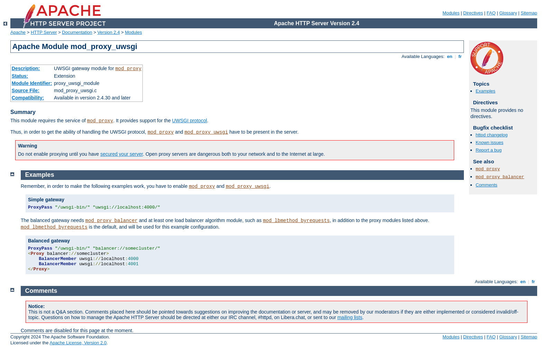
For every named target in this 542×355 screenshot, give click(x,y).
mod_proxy (128, 68)
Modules (450, 13)
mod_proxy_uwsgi (206, 132)
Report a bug (489, 150)
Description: (26, 68)
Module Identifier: (32, 83)
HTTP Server (44, 32)
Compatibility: (28, 97)
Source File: (25, 90)
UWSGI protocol (189, 120)
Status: (20, 76)
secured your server (121, 154)
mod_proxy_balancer (500, 177)
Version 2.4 (108, 32)
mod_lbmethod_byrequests (296, 220)
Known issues (489, 142)
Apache (18, 32)
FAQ (491, 13)
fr (460, 56)
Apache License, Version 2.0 (77, 342)
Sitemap (529, 13)
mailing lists (349, 317)
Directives (473, 13)
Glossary (508, 13)
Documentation (77, 32)
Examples (485, 91)
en (450, 56)
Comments (486, 185)
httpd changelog (492, 134)
